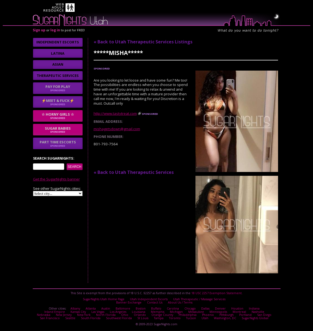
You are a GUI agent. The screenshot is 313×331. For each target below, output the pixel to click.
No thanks (129, 194)
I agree (100, 194)
